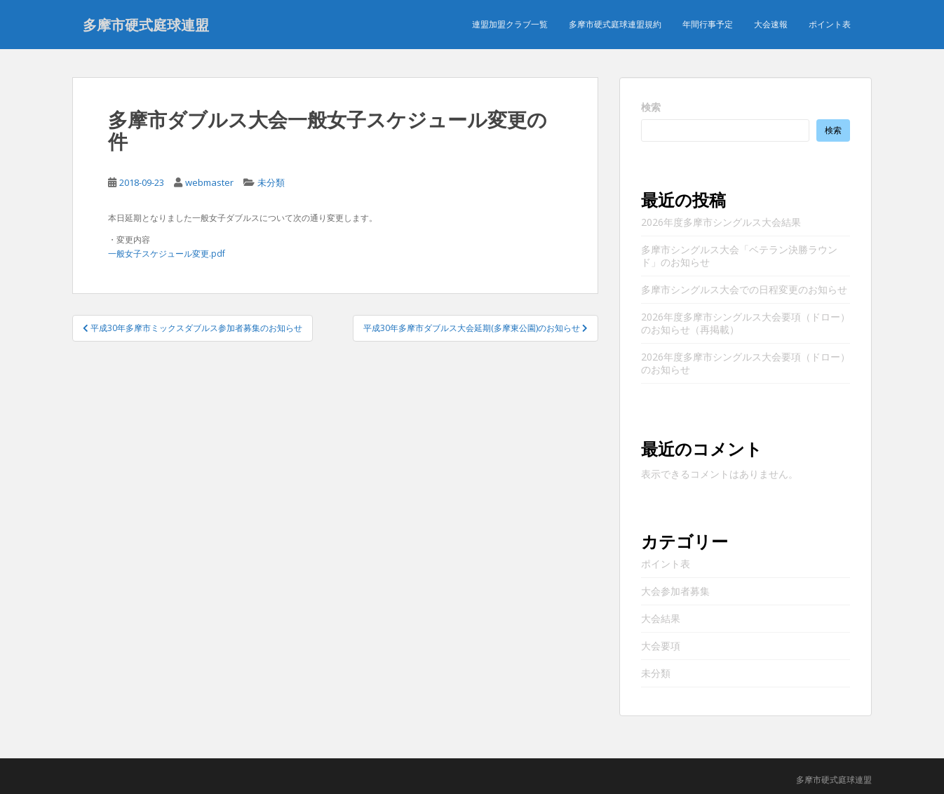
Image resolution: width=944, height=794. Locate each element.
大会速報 (771, 24)
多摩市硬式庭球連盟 (146, 24)
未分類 (271, 182)
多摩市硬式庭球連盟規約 (615, 24)
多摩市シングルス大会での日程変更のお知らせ (744, 289)
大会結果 (660, 618)
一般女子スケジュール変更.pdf (166, 254)
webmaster (209, 182)
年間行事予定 (707, 24)
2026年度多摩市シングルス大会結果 (721, 222)
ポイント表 (830, 24)
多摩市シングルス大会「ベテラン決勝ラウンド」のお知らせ (739, 256)
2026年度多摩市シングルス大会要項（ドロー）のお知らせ (745, 363)
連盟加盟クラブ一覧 (510, 24)
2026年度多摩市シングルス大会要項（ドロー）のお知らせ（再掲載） (745, 323)
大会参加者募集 (675, 591)
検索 (651, 107)
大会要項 (660, 645)
